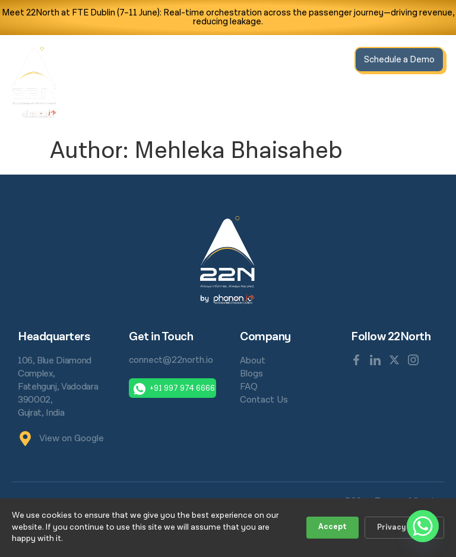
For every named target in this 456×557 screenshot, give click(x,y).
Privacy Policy (404, 528)
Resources (280, 61)
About (330, 61)
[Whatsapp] (423, 526)
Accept (332, 527)
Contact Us (322, 96)
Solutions (218, 61)
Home (169, 61)
